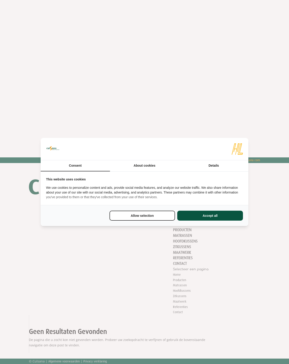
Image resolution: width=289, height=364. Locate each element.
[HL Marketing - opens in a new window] (237, 149)
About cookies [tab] (144, 165)
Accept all (210, 215)
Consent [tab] (75, 165)
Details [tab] (214, 165)
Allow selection (142, 215)
